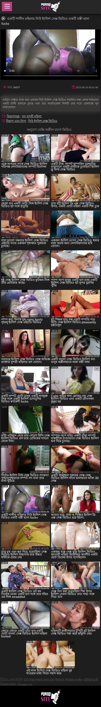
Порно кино (8, 684)
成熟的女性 (91, 679)
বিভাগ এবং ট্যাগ (16, 121)
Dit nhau (29, 679)
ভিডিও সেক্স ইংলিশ (11, 679)
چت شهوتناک (25, 684)
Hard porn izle (45, 679)
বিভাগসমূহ (13, 116)
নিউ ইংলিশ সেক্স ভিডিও (42, 121)
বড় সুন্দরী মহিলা (32, 116)
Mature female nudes (69, 679)
